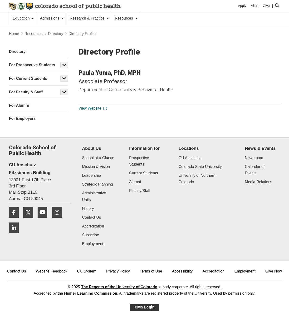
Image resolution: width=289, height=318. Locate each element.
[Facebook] (15, 219)
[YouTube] (44, 219)
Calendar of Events (255, 170)
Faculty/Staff (139, 191)
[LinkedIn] (15, 235)
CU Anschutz (190, 158)
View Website (92, 108)
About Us (91, 148)
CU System (86, 271)
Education (23, 18)
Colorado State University (200, 167)
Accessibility (182, 271)
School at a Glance (98, 158)
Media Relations (258, 182)
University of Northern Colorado (197, 178)
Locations (189, 148)
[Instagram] (58, 219)
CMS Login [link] (144, 307)
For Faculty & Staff (26, 92)
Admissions (52, 18)
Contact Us (91, 217)
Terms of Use (151, 271)
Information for (144, 148)
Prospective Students (139, 161)
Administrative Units (94, 196)
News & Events (260, 148)
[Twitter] (30, 219)
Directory (55, 34)
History (88, 209)
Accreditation (93, 226)
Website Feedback (51, 271)
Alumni (135, 182)
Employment (92, 244)
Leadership (91, 175)
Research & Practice (89, 18)
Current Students (143, 173)
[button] (64, 65)
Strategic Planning (97, 184)
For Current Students (28, 78)
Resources (126, 18)
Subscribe (90, 235)
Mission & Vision (96, 167)
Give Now (273, 271)
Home (14, 34)
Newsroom (254, 158)
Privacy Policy (118, 271)
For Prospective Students (32, 65)
